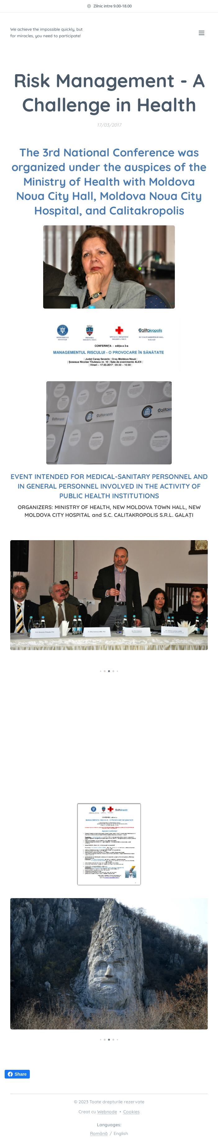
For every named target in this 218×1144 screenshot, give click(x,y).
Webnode (107, 1112)
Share (17, 1074)
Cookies (131, 1112)
